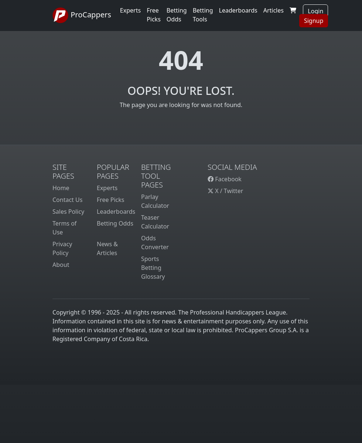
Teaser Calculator (155, 221)
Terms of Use (64, 227)
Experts (130, 10)
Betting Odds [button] (177, 14)
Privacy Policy (62, 248)
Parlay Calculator (155, 201)
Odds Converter (155, 242)
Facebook (225, 179)
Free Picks (110, 200)
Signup (313, 21)
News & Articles (107, 248)
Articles (273, 10)
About (60, 265)
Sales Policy (68, 211)
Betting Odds (115, 223)
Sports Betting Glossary (153, 268)
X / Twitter (225, 191)
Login (315, 11)
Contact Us (67, 200)
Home (60, 188)
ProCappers (81, 15)
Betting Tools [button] (203, 14)
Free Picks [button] (154, 14)
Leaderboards (238, 10)
